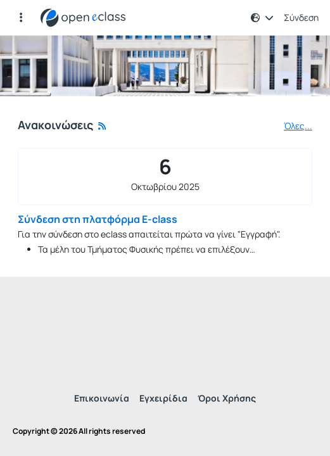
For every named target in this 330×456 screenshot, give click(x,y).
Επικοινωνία (101, 398)
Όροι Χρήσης (227, 398)
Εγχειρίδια (163, 398)
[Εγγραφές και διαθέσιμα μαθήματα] (20, 17)
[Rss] (102, 126)
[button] (262, 17)
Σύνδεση (301, 18)
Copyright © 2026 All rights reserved (79, 431)
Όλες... (298, 126)
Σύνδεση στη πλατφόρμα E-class (97, 219)
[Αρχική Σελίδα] (82, 17)
